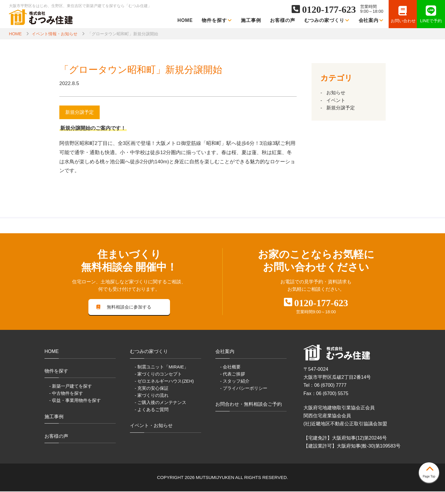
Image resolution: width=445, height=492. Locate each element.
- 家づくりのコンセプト (158, 374)
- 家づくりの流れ (152, 395)
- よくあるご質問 (152, 410)
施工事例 (251, 20)
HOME (185, 20)
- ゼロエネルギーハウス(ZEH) (164, 381)
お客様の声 (282, 20)
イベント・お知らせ (151, 426)
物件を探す (217, 20)
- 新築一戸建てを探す (70, 386)
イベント (335, 100)
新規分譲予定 (340, 107)
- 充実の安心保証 (152, 388)
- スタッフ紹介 (234, 381)
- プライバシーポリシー (243, 388)
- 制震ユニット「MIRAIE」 (161, 367)
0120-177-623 (329, 9)
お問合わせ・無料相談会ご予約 (248, 404)
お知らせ (335, 92)
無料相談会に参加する (124, 307)
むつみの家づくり (327, 20)
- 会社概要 (230, 367)
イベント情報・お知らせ (54, 33)
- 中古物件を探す (66, 393)
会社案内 (371, 20)
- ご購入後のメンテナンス (160, 402)
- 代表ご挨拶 (232, 374)
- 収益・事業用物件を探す (75, 400)
